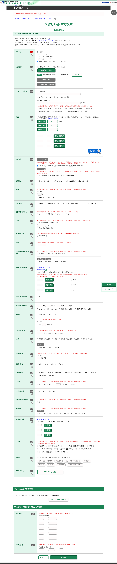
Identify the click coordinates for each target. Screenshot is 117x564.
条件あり (58, 214)
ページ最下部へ (114, 12)
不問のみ (40, 197)
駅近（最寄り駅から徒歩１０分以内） (66, 449)
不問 (55, 261)
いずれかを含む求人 (44, 97)
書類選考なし (42, 446)
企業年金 (92, 372)
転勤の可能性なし (79, 446)
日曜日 (84, 339)
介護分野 (58, 461)
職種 (40, 108)
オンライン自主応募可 (44, 449)
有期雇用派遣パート (55, 175)
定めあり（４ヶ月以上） (54, 203)
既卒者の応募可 (42, 236)
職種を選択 (41, 121)
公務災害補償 (76, 372)
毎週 (49, 347)
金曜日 (69, 339)
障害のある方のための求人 (46, 56)
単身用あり (41, 391)
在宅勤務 (90, 446)
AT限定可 (62, 261)
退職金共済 (51, 375)
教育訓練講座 (41, 269)
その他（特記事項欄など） (74, 111)
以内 (60, 333)
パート (52, 54)
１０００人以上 (83, 413)
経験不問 (49, 253)
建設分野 (86, 461)
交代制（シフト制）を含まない (47, 309)
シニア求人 (60, 465)
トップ (15, 5)
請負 (45, 364)
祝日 (90, 339)
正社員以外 (49, 165)
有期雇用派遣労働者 (61, 165)
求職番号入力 (58, 30)
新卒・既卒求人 (42, 61)
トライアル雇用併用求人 (45, 452)
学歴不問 (40, 253)
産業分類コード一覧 (43, 419)
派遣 (39, 364)
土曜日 (76, 339)
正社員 (40, 165)
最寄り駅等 (69, 108)
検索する (109, 285)
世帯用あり (51, 391)
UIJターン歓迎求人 (61, 452)
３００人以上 (72, 413)
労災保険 (49, 372)
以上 (48, 333)
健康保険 (57, 372)
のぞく (74, 280)
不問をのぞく (50, 197)
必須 (39, 261)
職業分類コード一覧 (53, 118)
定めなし (40, 203)
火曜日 (47, 339)
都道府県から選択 (46, 70)
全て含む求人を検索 (59, 97)
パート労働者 (42, 175)
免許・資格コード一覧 (43, 267)
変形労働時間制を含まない (84, 309)
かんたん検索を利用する (46, 40)
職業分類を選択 (59, 136)
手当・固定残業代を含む (45, 228)
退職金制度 (41, 375)
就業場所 (79, 108)
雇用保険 (40, 372)
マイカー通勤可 (66, 446)
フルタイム (43, 54)
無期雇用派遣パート (70, 175)
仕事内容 (58, 108)
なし (68, 214)
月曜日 (40, 339)
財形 (85, 372)
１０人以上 (51, 413)
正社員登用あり (54, 446)
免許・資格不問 (59, 253)
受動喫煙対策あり (85, 449)
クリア (53, 121)
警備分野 (40, 465)
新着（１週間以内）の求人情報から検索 (76, 181)
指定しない (41, 314)
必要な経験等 (57, 111)
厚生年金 (66, 372)
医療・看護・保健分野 (44, 461)
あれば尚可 (47, 261)
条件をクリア (43, 557)
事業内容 (89, 108)
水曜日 (55, 339)
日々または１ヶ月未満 (88, 203)
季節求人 (52, 61)
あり (39, 214)
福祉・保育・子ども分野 (72, 461)
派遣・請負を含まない (56, 364)
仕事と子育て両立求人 (74, 465)
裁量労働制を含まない (66, 309)
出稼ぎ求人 (62, 61)
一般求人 (40, 52)
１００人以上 (61, 413)
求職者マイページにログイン (23, 18)
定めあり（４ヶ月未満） (72, 203)
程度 (54, 333)
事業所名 (49, 108)
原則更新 (49, 214)
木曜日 (62, 339)
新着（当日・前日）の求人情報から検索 (49, 181)
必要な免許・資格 (44, 111)
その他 (56, 347)
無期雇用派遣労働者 (76, 165)
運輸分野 (50, 465)
